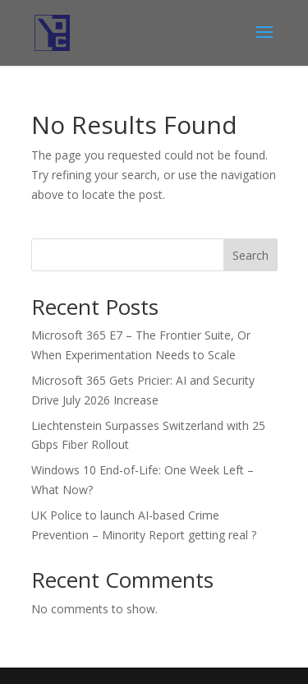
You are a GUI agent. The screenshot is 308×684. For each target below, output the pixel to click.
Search (250, 255)
